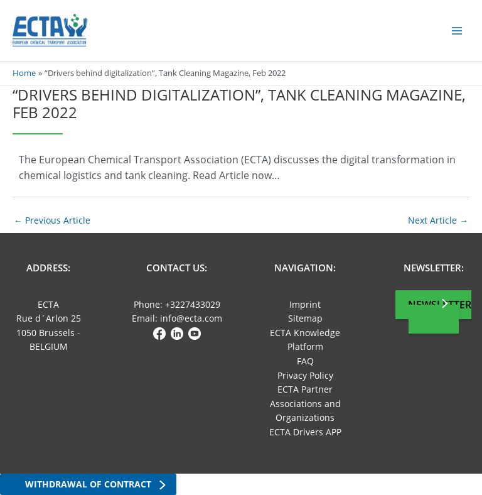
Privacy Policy (305, 375)
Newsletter (439, 305)
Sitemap (305, 318)
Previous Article (52, 220)
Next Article (438, 220)
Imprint (305, 304)
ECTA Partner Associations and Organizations (305, 403)
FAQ (305, 361)
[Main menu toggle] (457, 30)
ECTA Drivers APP (305, 432)
